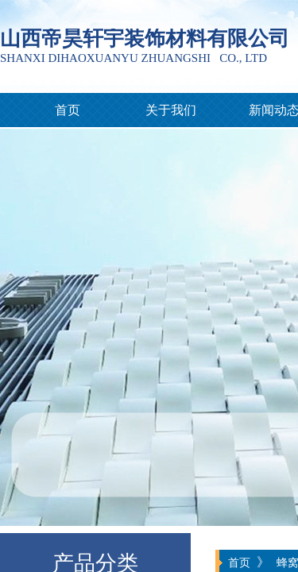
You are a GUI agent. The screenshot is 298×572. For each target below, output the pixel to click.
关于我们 (170, 110)
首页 (67, 110)
